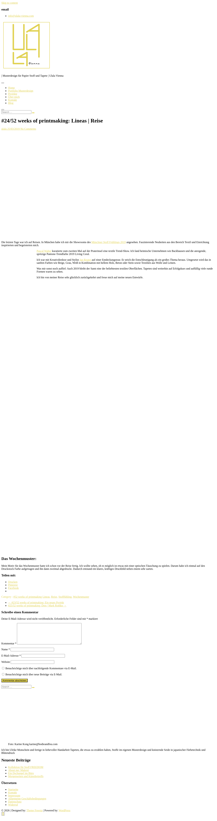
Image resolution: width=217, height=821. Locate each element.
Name (5, 653)
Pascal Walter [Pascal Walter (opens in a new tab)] (44, 251)
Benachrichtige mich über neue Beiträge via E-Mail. (33, 678)
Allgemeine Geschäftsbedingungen (27, 802)
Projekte (12, 93)
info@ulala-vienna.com (21, 15)
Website (5, 666)
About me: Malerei (18, 774)
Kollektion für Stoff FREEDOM (25, 771)
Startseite (13, 793)
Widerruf (13, 808)
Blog (10, 103)
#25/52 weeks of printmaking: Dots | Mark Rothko (37, 605)
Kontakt (12, 99)
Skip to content (9, 2)
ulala (4, 128)
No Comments (28, 128)
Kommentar (8, 647)
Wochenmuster (81, 596)
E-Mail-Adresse (11, 659)
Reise (54, 596)
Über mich (14, 96)
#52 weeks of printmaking (27, 596)
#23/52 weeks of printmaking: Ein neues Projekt (36, 602)
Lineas (46, 596)
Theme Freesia (34, 814)
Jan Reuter (86, 259)
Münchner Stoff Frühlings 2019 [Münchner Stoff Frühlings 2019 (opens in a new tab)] (108, 242)
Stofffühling (65, 596)
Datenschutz (15, 805)
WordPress (64, 814)
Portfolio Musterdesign (20, 90)
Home (11, 87)
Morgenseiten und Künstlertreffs (25, 780)
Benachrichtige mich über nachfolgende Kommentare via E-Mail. (41, 672)
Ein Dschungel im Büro (21, 777)
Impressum (14, 799)
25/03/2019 (13, 128)
